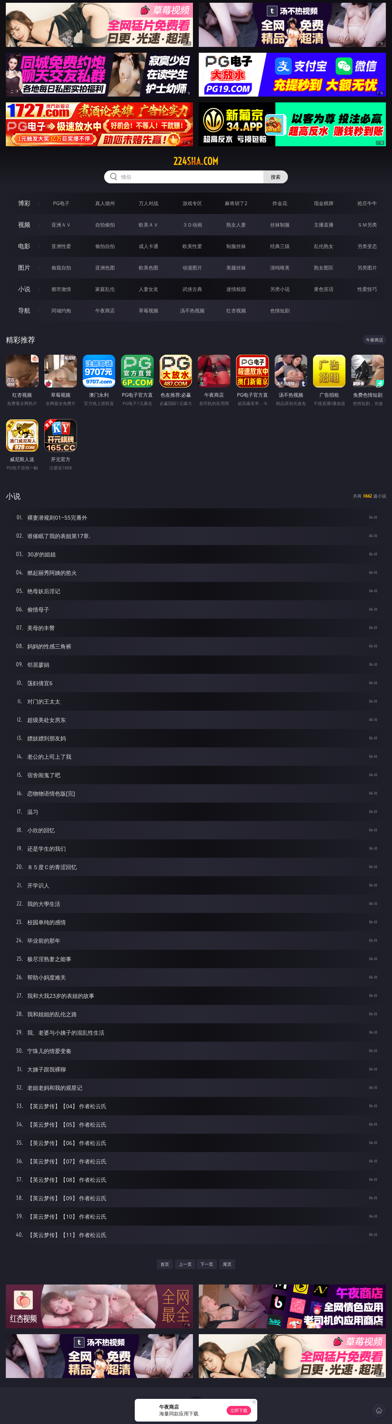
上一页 (185, 1264)
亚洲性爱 (61, 246)
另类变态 (367, 246)
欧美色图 (148, 267)
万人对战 (148, 203)
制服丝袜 (236, 246)
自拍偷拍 (105, 224)
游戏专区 (192, 203)
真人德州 (105, 203)
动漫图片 (192, 267)
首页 (164, 1264)
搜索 (276, 177)
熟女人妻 (236, 224)
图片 (24, 267)
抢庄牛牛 (367, 203)
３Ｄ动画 (192, 224)
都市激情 (61, 289)
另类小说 (280, 289)
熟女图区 (324, 267)
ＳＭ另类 (367, 224)
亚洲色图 (105, 267)
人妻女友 (148, 289)
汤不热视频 (192, 310)
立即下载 (238, 1410)
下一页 (206, 1264)
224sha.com (195, 161)
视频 (24, 224)
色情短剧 (280, 310)
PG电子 (61, 203)
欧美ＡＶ (148, 224)
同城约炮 (61, 310)
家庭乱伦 (105, 289)
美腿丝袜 (236, 267)
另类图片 (367, 267)
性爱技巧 (367, 289)
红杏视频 (236, 310)
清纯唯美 (280, 267)
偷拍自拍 (105, 246)
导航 (24, 310)
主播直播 (324, 224)
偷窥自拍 (61, 267)
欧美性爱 (192, 246)
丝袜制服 (280, 224)
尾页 (227, 1264)
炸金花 (280, 203)
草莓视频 (148, 310)
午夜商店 (105, 310)
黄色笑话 (324, 289)
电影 (24, 246)
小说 (24, 289)
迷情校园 (236, 289)
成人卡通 (148, 246)
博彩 (24, 203)
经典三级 (280, 246)
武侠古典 (192, 289)
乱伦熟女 (324, 246)
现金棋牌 (324, 203)
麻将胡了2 (236, 203)
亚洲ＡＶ (61, 224)
